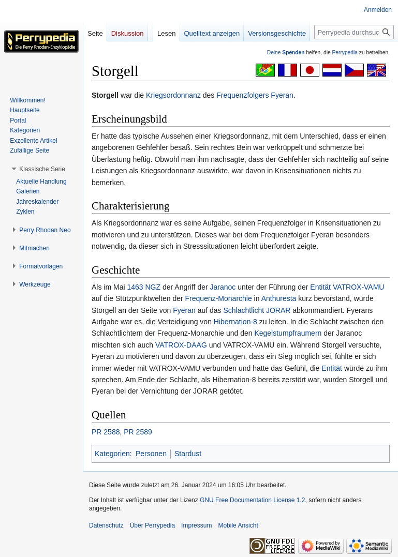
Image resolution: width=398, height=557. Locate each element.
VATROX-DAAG (181, 345)
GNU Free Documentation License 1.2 (252, 500)
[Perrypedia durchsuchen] (354, 32)
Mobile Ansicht (238, 525)
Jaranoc (223, 287)
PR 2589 (138, 432)
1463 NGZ (143, 287)
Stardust (187, 453)
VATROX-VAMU (359, 287)
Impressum (196, 525)
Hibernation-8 (235, 322)
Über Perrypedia (152, 525)
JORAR (278, 310)
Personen (151, 453)
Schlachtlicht (244, 310)
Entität (320, 287)
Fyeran (282, 95)
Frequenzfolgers (242, 95)
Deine (286, 52)
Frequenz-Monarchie (218, 298)
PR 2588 (106, 432)
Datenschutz (106, 525)
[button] (42, 169)
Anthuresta (279, 298)
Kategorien (112, 453)
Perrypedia (345, 52)
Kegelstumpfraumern (287, 333)
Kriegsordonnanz (173, 95)
